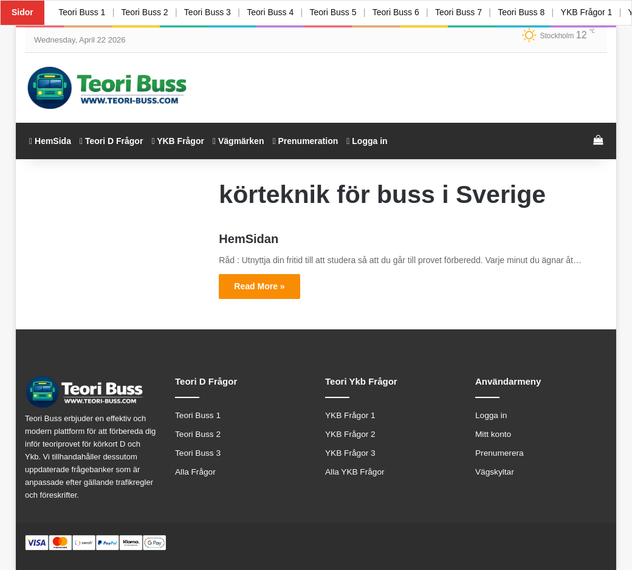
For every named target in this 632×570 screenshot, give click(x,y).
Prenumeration (305, 141)
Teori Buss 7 (464, 12)
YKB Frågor (177, 141)
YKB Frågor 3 (350, 453)
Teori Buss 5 (337, 12)
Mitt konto (493, 434)
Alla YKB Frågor (355, 471)
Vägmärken (238, 141)
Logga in (366, 141)
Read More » (259, 286)
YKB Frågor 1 (593, 12)
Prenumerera (499, 453)
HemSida (50, 141)
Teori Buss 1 (82, 12)
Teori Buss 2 (145, 12)
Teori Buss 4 (273, 12)
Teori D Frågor (111, 141)
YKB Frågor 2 (350, 434)
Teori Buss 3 (209, 12)
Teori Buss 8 (527, 12)
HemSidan (248, 239)
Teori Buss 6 (400, 12)
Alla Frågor (195, 471)
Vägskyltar (494, 471)
